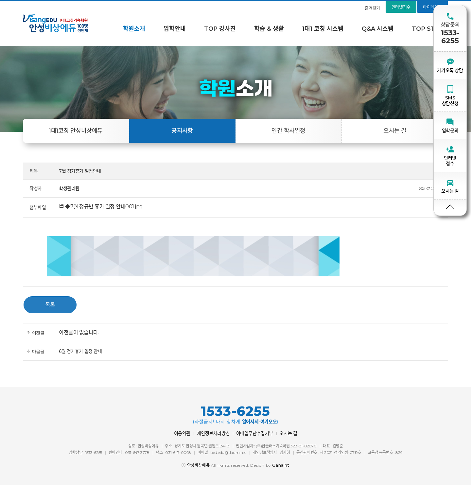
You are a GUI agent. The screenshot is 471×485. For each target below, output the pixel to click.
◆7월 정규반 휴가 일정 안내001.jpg (101, 206)
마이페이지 (432, 6)
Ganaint (280, 465)
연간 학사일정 (288, 130)
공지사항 (182, 130)
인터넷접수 (401, 6)
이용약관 (182, 433)
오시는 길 (394, 130)
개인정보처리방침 (213, 433)
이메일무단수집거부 (254, 433)
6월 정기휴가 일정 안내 (80, 351)
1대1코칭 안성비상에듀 (76, 130)
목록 (50, 305)
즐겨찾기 (372, 7)
